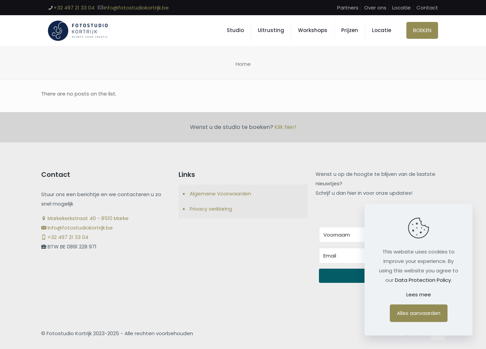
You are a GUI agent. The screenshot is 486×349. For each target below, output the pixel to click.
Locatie (401, 7)
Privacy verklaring (211, 208)
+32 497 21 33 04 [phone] (74, 7)
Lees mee (418, 294)
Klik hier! (285, 127)
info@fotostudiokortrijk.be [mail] (136, 7)
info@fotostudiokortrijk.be (77, 227)
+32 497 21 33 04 (64, 237)
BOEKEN (422, 30)
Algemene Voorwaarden (220, 193)
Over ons (375, 7)
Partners (347, 7)
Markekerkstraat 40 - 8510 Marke (85, 218)
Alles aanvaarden (418, 313)
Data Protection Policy (423, 280)
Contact (427, 7)
